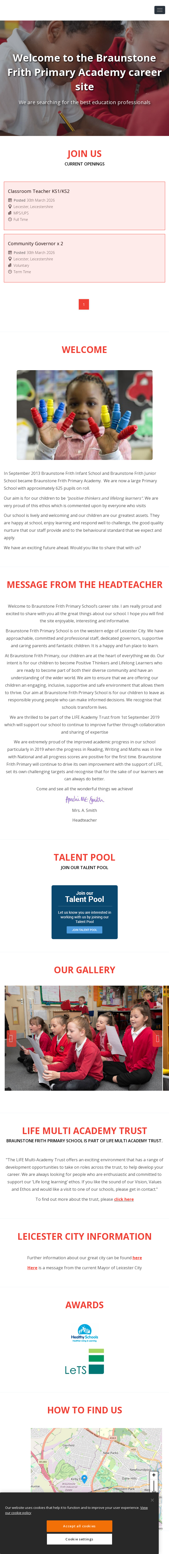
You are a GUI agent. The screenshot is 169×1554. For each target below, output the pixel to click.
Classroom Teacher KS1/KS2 (38, 191)
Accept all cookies (79, 1526)
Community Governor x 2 (35, 243)
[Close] (152, 1500)
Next (157, 1038)
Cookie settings (79, 1539)
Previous (11, 1038)
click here (124, 1199)
